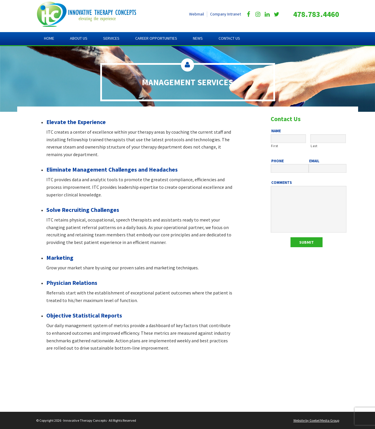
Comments (281, 182)
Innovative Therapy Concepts (91, 14)
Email (314, 161)
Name (276, 131)
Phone (277, 161)
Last (314, 146)
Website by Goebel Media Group (316, 420)
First (274, 146)
